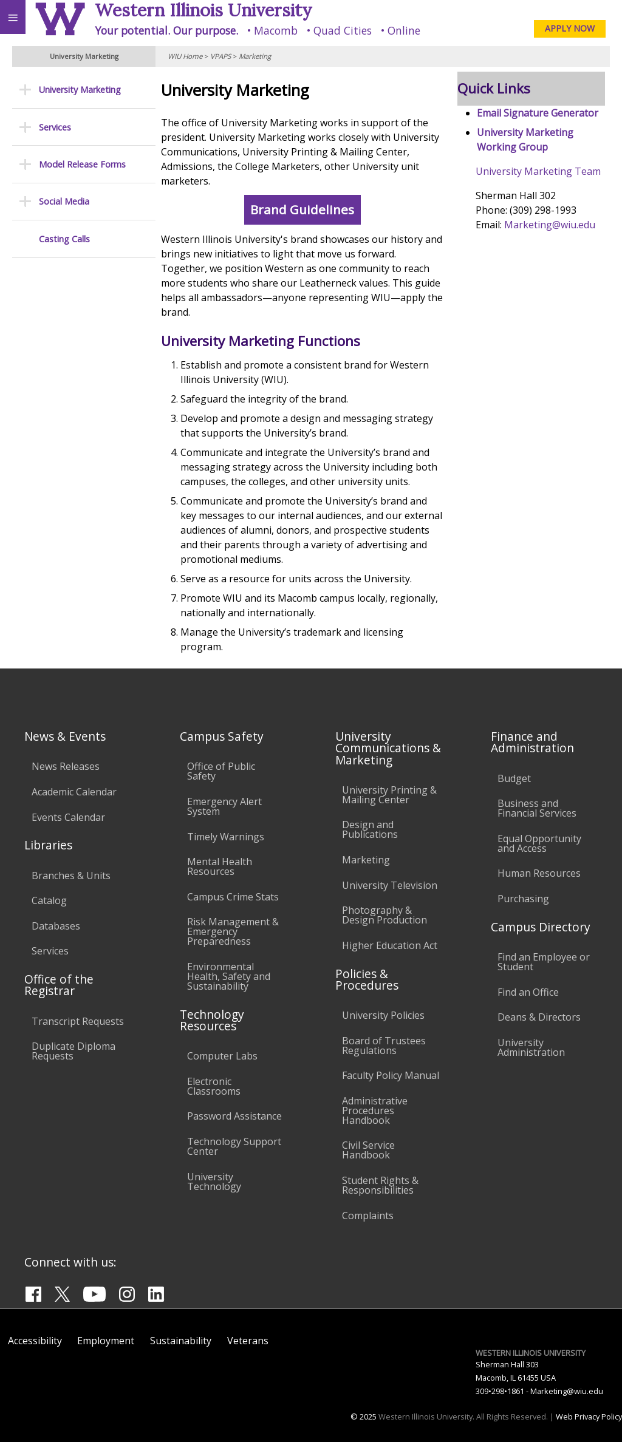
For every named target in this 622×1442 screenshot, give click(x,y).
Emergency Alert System (224, 806)
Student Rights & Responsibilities (380, 1185)
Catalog (49, 900)
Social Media (64, 201)
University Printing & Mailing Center (389, 794)
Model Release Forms (82, 164)
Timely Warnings (225, 836)
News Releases (66, 766)
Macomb (276, 30)
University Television (389, 885)
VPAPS (220, 56)
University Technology (214, 1181)
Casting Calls (64, 239)
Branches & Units (71, 875)
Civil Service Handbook (368, 1149)
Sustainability (180, 1340)
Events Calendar (68, 817)
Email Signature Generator (539, 113)
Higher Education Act (389, 945)
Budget (514, 778)
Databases (56, 926)
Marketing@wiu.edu (551, 224)
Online (404, 30)
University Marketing (80, 89)
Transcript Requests (78, 1021)
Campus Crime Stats (233, 896)
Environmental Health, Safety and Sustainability (228, 976)
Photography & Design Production (384, 915)
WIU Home (185, 56)
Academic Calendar (74, 791)
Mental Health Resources (219, 866)
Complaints (368, 1215)
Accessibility (35, 1340)
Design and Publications (370, 829)
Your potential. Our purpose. (166, 30)
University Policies (383, 1015)
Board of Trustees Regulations (384, 1045)
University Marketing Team (540, 171)
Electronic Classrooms (214, 1086)
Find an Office (528, 992)
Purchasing (523, 898)
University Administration (531, 1047)
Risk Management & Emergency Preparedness (233, 931)
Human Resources (539, 873)
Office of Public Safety (221, 771)
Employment (105, 1340)
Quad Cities (342, 30)
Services (55, 127)
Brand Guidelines (307, 210)
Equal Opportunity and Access (539, 843)
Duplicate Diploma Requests (73, 1051)
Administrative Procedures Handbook (375, 1110)
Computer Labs (222, 1056)
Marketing (255, 56)
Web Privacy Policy (589, 1416)
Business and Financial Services (536, 808)
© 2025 (363, 1416)
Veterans (247, 1340)
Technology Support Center (234, 1146)
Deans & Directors (539, 1017)
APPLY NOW (570, 28)
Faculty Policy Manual (390, 1075)
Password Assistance (234, 1116)
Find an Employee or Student (543, 961)
